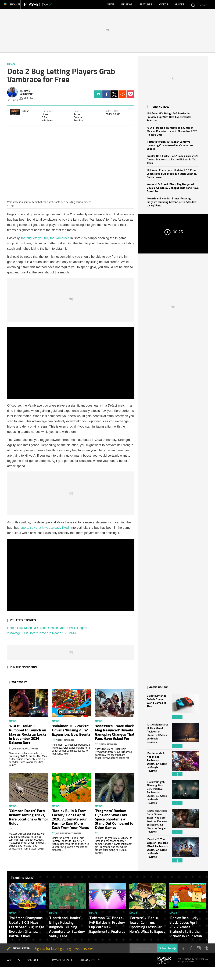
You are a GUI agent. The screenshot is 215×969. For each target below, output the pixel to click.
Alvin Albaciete (26, 94)
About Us (13, 962)
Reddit (122, 96)
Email (98, 96)
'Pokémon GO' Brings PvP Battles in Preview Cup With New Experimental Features (169, 118)
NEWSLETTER (21, 950)
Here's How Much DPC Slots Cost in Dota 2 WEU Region (47, 629)
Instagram (199, 950)
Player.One (50, 5)
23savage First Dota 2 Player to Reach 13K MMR (41, 635)
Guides (179, 5)
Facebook (106, 96)
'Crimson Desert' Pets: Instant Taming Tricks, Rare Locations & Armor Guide (28, 818)
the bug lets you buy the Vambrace (45, 240)
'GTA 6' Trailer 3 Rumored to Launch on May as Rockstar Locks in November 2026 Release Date (172, 132)
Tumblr (206, 950)
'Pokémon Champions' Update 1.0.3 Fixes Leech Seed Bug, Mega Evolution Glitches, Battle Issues (172, 175)
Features (145, 5)
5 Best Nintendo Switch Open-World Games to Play (158, 708)
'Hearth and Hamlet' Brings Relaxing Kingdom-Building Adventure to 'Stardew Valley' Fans (171, 203)
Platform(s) (47, 112)
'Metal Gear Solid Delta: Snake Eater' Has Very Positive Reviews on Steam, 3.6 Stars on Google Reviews (158, 823)
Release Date (112, 112)
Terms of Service (61, 962)
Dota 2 (25, 113)
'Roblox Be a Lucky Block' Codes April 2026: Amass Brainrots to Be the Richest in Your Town (173, 161)
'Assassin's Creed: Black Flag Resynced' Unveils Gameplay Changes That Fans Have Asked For (173, 189)
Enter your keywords (193, 5)
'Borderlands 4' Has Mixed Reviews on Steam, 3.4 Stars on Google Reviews (158, 765)
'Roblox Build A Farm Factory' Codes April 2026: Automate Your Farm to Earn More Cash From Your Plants (70, 820)
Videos (163, 5)
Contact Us (34, 962)
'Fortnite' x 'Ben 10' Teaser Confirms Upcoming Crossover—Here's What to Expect (170, 146)
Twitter (114, 96)
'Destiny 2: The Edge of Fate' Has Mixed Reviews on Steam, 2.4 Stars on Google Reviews (158, 851)
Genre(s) (78, 112)
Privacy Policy (90, 962)
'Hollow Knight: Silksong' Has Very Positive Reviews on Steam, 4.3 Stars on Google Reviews (158, 794)
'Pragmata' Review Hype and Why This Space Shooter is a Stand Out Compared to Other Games (114, 820)
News (110, 5)
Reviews (126, 5)
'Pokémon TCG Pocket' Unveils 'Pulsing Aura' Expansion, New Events (71, 732)
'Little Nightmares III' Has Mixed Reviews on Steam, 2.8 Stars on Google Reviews (158, 736)
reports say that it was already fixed (44, 529)
